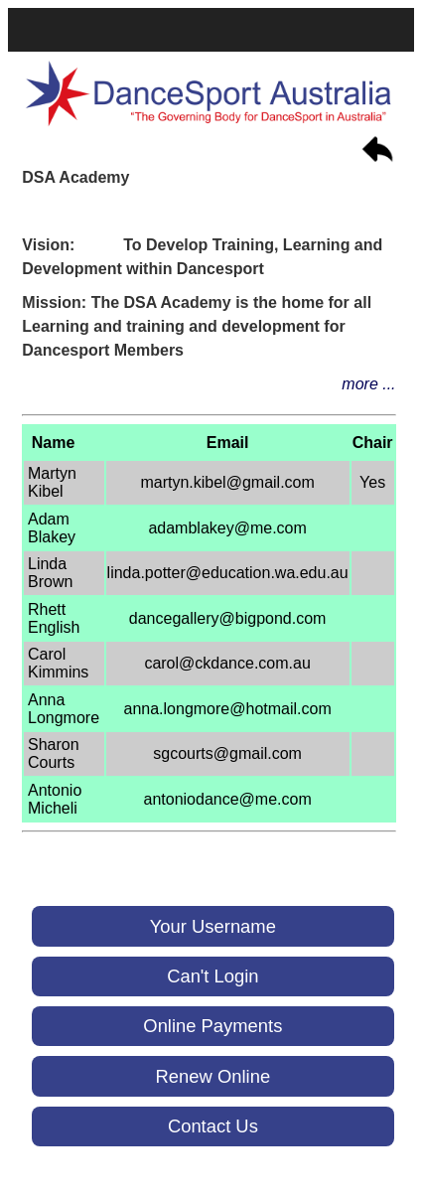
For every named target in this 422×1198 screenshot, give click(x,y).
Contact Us (213, 1126)
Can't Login (212, 976)
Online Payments (212, 1025)
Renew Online (213, 1076)
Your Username (213, 926)
